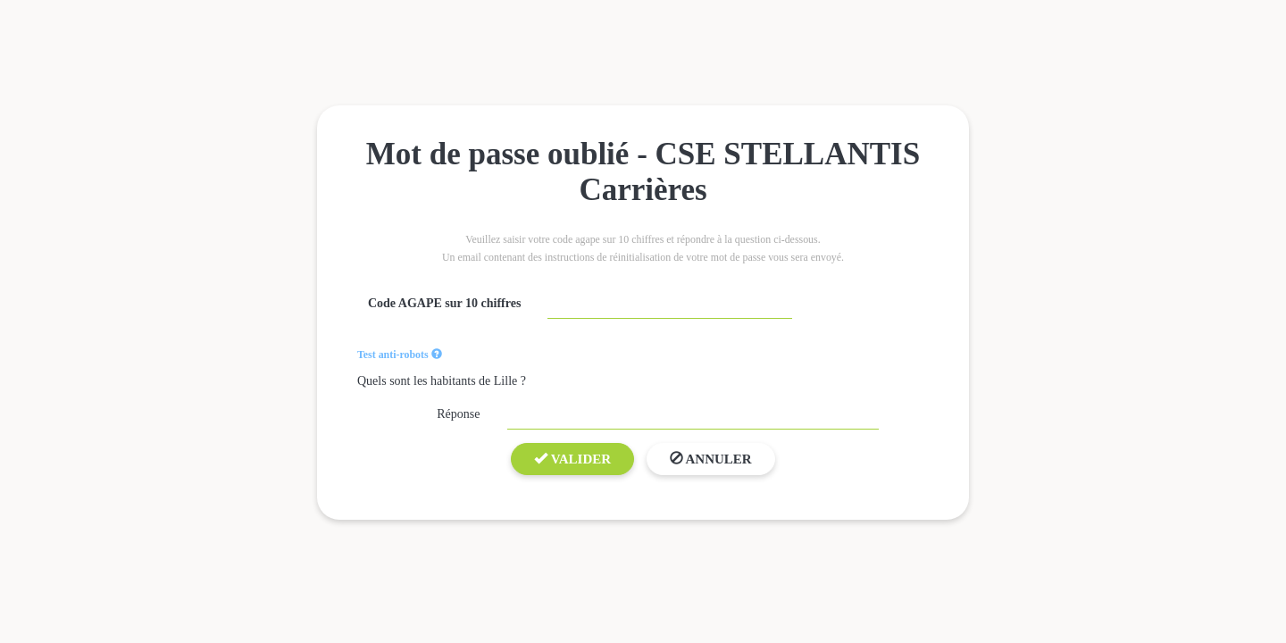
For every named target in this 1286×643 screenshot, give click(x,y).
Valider (572, 459)
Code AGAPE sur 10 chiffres (444, 303)
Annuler (711, 459)
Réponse (458, 414)
